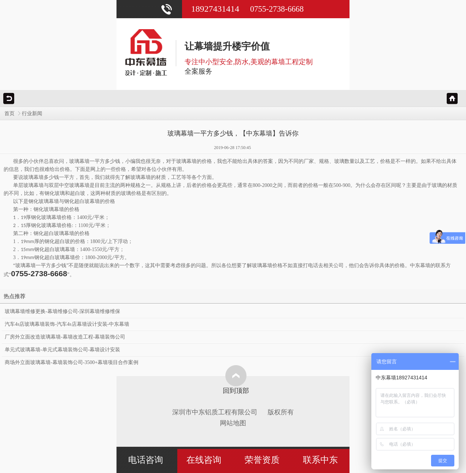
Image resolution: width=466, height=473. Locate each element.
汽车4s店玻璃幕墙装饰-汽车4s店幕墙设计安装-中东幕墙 (67, 324)
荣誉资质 (262, 460)
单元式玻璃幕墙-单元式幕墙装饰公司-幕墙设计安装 (62, 349)
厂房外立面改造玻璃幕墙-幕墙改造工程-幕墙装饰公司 (65, 337)
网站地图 (233, 423)
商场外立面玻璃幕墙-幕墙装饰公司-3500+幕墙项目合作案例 (71, 362)
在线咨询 (203, 460)
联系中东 (320, 460)
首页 (9, 113)
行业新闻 (32, 113)
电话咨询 (145, 460)
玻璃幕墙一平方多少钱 (40, 265)
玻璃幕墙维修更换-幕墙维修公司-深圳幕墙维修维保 (62, 311)
